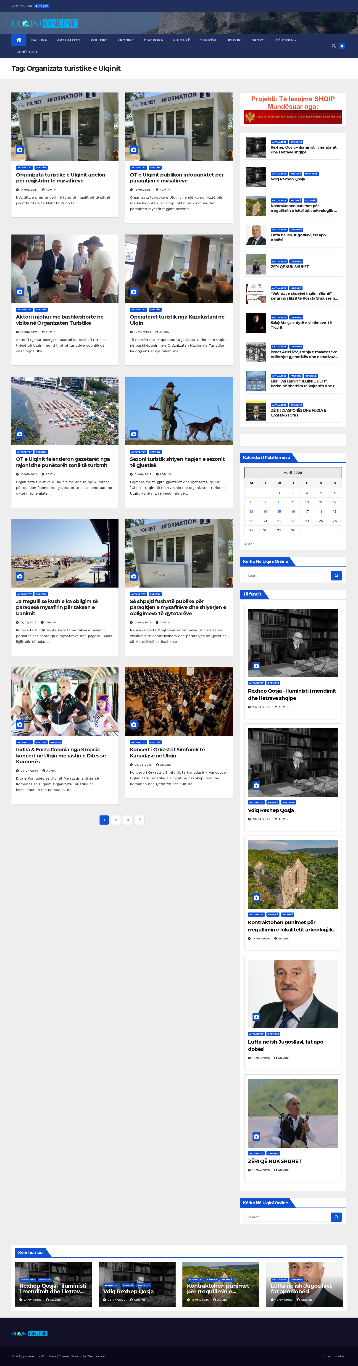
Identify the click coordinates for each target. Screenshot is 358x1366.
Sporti (259, 40)
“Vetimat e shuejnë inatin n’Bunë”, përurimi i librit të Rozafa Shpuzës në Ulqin (304, 298)
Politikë (99, 40)
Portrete (311, 173)
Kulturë (181, 40)
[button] (334, 46)
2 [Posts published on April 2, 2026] (293, 492)
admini (49, 189)
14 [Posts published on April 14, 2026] (265, 511)
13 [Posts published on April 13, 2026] (251, 511)
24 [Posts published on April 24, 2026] (307, 521)
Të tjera (285, 40)
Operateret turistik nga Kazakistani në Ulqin (177, 320)
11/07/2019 (29, 622)
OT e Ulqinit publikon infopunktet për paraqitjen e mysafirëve (176, 178)
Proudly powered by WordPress (34, 1356)
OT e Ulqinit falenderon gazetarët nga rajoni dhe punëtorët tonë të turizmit (63, 462)
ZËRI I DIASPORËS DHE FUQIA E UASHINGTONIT (298, 412)
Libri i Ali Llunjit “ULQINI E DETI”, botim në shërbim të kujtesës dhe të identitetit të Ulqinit (304, 386)
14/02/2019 (143, 622)
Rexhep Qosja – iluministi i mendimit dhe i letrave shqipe (303, 149)
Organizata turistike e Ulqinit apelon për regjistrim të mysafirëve (60, 178)
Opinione (296, 142)
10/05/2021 (29, 474)
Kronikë (126, 40)
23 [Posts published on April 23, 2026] (293, 521)
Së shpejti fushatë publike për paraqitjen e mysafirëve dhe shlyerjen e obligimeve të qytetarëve (178, 607)
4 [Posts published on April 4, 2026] (321, 492)
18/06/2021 (143, 189)
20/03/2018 (143, 764)
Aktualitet (69, 40)
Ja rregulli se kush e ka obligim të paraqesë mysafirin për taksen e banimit (57, 607)
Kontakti (340, 1356)
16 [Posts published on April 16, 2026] (293, 511)
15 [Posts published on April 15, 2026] (279, 511)
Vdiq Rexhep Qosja (288, 179)
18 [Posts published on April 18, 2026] (321, 511)
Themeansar (96, 1356)
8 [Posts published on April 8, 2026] (279, 502)
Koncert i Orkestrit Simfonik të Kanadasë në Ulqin (167, 752)
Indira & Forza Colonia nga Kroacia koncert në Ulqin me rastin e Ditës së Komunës (61, 755)
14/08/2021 (30, 189)
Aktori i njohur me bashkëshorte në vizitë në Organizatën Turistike (59, 320)
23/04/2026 (262, 819)
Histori (234, 40)
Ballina (39, 40)
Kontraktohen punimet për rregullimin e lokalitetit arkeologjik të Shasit (304, 211)
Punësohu (26, 52)
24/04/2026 (262, 707)
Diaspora (153, 40)
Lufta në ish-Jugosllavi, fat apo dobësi (301, 1288)
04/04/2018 (30, 770)
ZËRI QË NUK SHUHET (290, 267)
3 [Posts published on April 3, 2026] (307, 492)
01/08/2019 (143, 474)
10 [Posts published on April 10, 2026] (307, 502)
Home (325, 1356)
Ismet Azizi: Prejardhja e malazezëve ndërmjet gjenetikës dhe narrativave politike (304, 357)
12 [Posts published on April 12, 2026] (335, 502)
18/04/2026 (262, 938)
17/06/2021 (143, 332)
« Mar (249, 544)
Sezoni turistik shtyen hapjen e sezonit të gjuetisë (177, 462)
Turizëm (208, 40)
